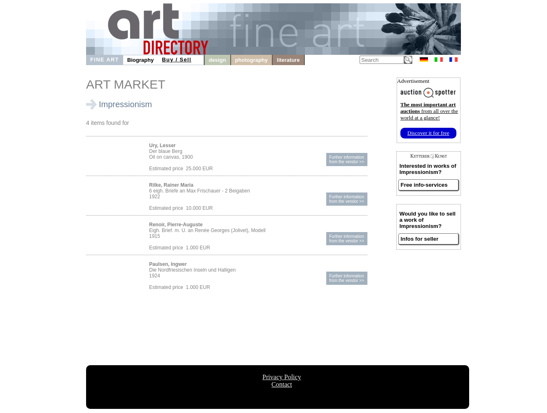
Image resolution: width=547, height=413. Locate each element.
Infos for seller (420, 239)
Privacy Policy (281, 376)
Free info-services (424, 185)
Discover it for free (428, 133)
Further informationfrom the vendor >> (346, 159)
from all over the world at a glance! (429, 111)
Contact (281, 384)
